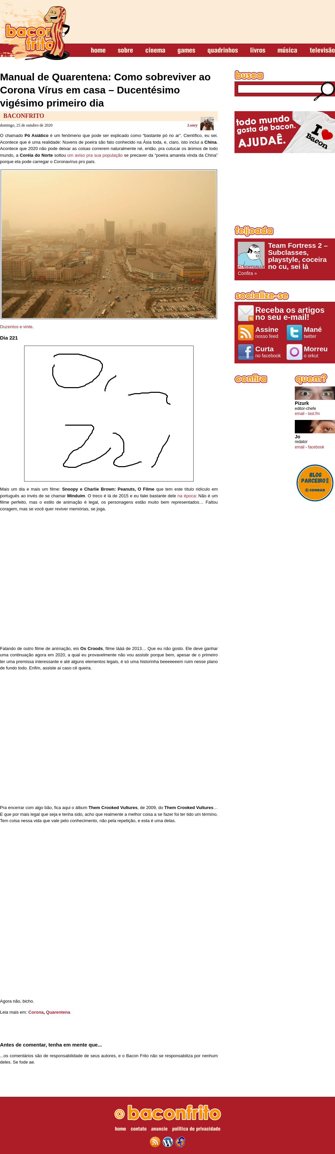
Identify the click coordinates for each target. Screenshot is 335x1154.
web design (180, 1142)
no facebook (269, 351)
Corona (36, 1012)
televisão (322, 50)
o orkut (318, 351)
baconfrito (35, 31)
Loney (192, 125)
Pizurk (302, 403)
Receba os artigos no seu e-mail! (290, 313)
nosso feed (269, 332)
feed (155, 1142)
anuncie (159, 1130)
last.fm (314, 413)
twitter (318, 332)
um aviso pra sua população (95, 155)
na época (187, 495)
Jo (297, 436)
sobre (125, 50)
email (300, 413)
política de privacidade (196, 1130)
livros (257, 50)
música (287, 50)
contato (138, 1130)
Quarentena (58, 1012)
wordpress (167, 1142)
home (98, 50)
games (186, 50)
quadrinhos (223, 50)
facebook (316, 447)
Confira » (285, 259)
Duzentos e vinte (16, 326)
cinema (155, 50)
